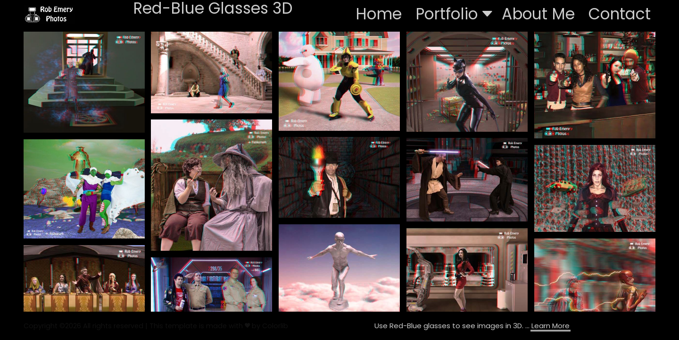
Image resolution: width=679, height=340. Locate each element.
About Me (538, 14)
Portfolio (453, 14)
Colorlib (275, 326)
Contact (619, 14)
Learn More (550, 326)
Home (379, 14)
